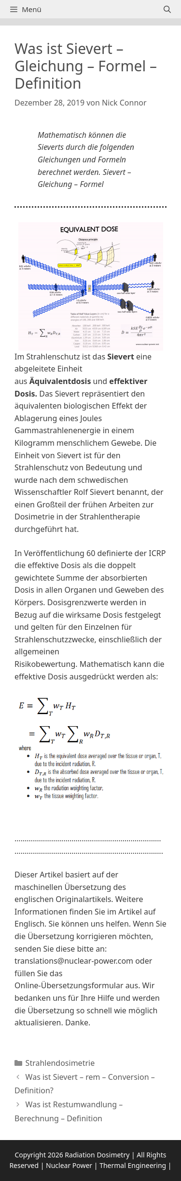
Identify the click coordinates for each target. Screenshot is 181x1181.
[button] (90, 824)
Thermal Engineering (132, 1165)
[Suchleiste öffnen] (167, 9)
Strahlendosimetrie (60, 1063)
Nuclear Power (69, 1165)
